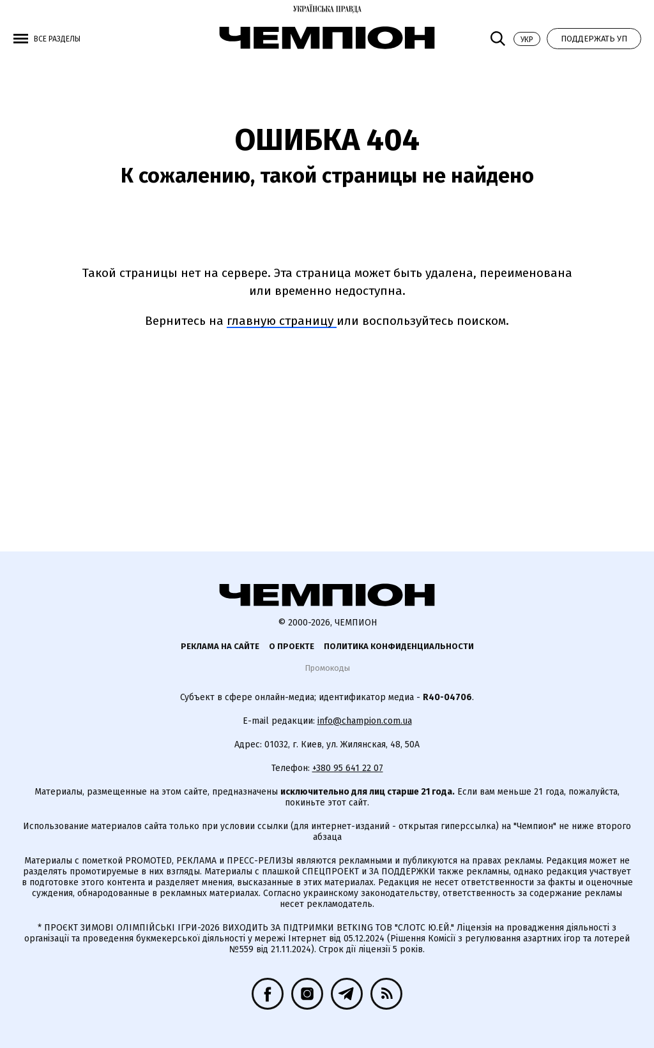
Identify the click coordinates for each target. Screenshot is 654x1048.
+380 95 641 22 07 (347, 768)
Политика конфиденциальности (399, 646)
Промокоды (327, 668)
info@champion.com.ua (364, 720)
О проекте (291, 646)
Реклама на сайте (220, 646)
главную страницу (282, 320)
